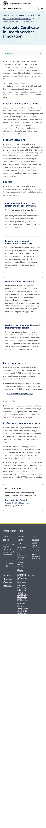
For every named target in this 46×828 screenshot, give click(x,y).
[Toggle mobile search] (38, 8)
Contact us (9, 564)
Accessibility (36, 551)
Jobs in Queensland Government (36, 556)
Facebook (8, 579)
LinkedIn (7, 585)
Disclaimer (35, 539)
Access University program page (20, 393)
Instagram (8, 582)
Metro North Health (21, 549)
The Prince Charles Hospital (21, 564)
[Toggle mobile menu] (42, 8)
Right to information (36, 547)
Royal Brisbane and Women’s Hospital (22, 556)
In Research (9, 53)
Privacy (34, 543)
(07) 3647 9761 (16, 506)
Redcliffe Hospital (20, 570)
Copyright (35, 536)
